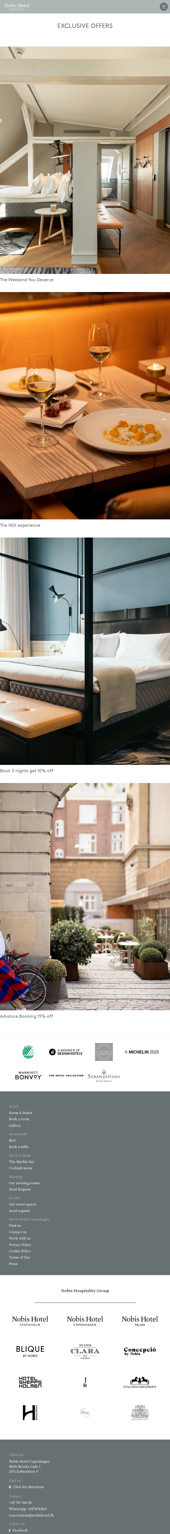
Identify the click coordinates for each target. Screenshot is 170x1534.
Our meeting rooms (24, 1183)
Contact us (18, 1232)
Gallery (15, 1126)
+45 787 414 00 (20, 1503)
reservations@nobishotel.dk (31, 1515)
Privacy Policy (20, 1245)
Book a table (19, 1147)
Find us (15, 1226)
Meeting (15, 1177)
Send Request (20, 1189)
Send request (19, 1211)
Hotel (13, 1107)
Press (13, 1264)
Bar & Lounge (20, 1155)
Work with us (20, 1238)
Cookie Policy (20, 1251)
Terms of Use (19, 1257)
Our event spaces (22, 1204)
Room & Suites (20, 1113)
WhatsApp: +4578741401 (28, 1509)
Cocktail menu (20, 1168)
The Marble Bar (21, 1162)
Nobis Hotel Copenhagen (29, 1219)
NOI (12, 1141)
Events (14, 1198)
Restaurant (18, 1134)
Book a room (19, 1119)
